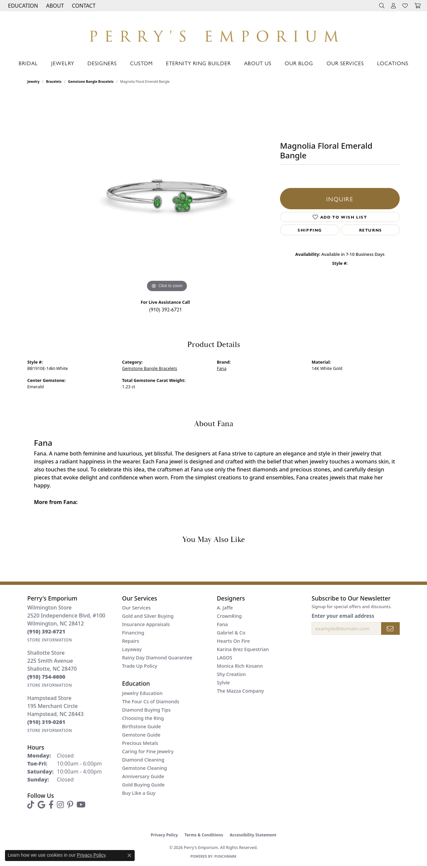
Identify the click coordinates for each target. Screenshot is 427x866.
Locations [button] (392, 63)
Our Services (345, 63)
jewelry (33, 81)
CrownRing (229, 616)
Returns (370, 230)
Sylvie (223, 682)
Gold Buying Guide (143, 784)
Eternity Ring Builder (198, 63)
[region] (167, 194)
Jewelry (62, 63)
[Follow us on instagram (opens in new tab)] (60, 805)
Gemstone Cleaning (144, 768)
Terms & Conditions (204, 835)
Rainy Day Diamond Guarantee (157, 657)
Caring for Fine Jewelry (148, 751)
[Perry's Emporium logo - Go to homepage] (213, 34)
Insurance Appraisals (146, 624)
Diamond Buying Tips (146, 710)
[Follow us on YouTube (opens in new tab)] (80, 805)
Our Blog (299, 63)
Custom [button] (141, 63)
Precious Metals (140, 743)
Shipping (310, 230)
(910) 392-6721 (165, 309)
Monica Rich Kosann (240, 666)
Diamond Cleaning (143, 760)
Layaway (132, 649)
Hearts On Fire (233, 641)
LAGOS (224, 657)
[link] (83, 5)
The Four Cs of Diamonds (150, 701)
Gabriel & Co (231, 632)
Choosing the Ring (143, 718)
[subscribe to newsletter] (390, 628)
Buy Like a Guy (138, 793)
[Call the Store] (46, 631)
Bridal (28, 63)
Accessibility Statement (253, 835)
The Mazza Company (240, 691)
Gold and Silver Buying (148, 616)
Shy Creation (231, 674)
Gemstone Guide (141, 735)
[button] (22, 5)
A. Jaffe (225, 608)
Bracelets (54, 81)
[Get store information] (49, 640)
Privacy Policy (164, 835)
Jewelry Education (142, 693)
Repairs (130, 641)
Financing (133, 632)
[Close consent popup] (129, 855)
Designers (102, 63)
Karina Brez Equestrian (243, 649)
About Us (257, 63)
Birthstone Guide (141, 726)
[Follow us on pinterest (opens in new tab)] (70, 805)
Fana (221, 368)
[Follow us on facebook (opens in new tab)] (51, 805)
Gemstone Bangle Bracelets (91, 81)
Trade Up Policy (139, 666)
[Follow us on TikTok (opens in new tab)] (30, 805)
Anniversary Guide (143, 776)
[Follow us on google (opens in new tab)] (41, 805)
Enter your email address (343, 615)
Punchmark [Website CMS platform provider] (225, 856)
